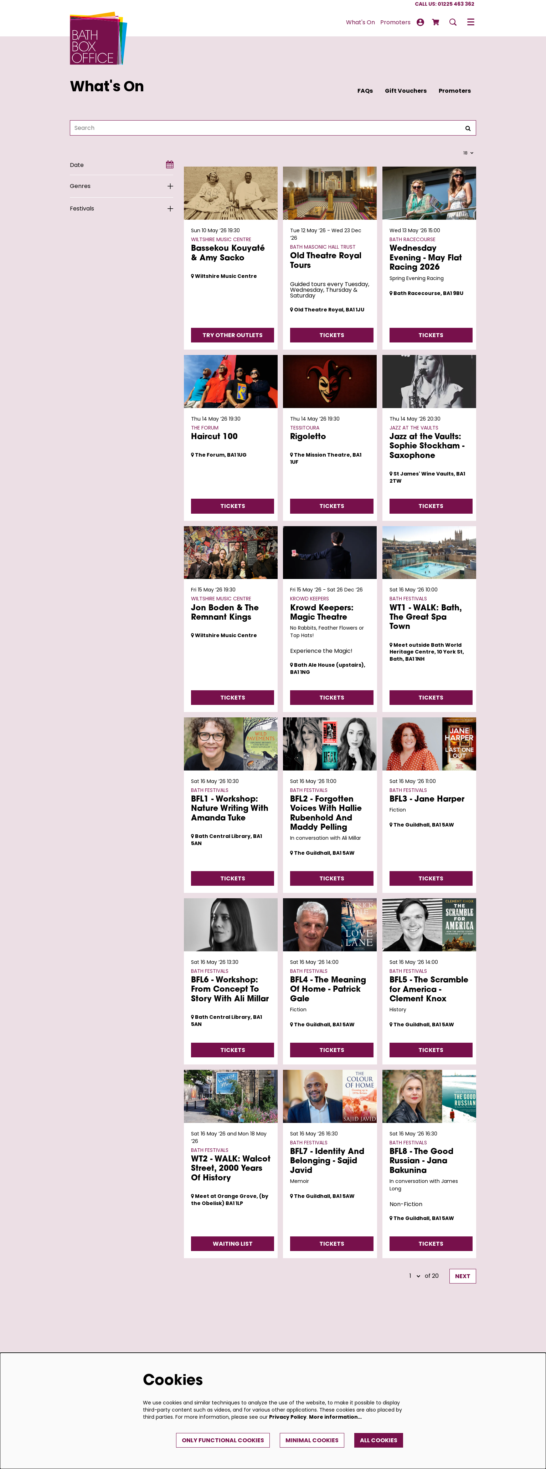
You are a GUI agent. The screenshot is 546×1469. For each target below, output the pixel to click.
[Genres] (121, 186)
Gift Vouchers (406, 91)
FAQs (365, 91)
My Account (420, 22)
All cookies (378, 1440)
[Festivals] (121, 208)
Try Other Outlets (232, 335)
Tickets (331, 335)
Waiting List (233, 1244)
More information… (335, 1416)
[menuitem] (360, 22)
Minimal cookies (312, 1440)
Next (462, 1276)
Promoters (455, 91)
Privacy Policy (288, 1416)
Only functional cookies (223, 1440)
